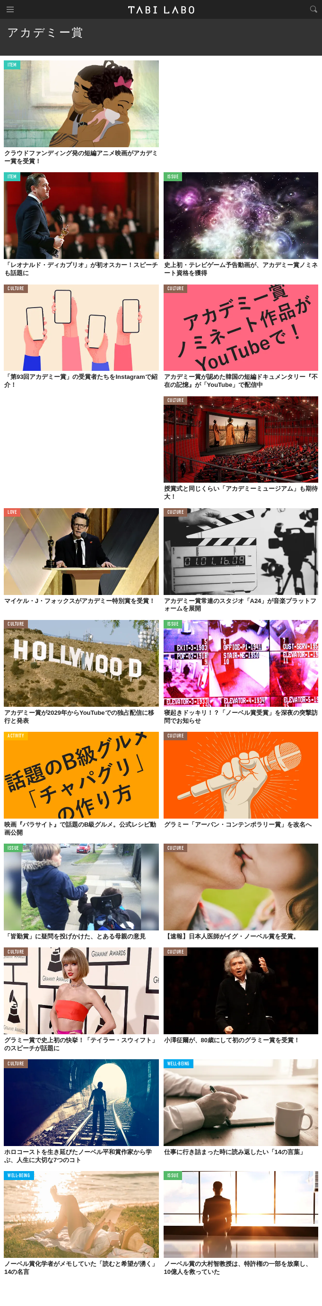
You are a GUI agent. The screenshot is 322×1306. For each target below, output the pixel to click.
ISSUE (173, 177)
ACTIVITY (16, 736)
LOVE (12, 512)
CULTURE (16, 289)
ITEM (12, 65)
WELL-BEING (178, 1064)
